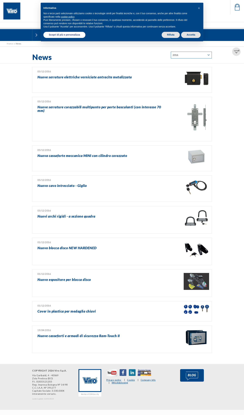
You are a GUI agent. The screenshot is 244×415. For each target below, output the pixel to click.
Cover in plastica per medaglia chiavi (66, 311)
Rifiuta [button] (171, 34)
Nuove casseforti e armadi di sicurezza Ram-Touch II (78, 336)
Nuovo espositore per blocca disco (64, 279)
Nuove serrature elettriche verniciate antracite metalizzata (84, 77)
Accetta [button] (191, 34)
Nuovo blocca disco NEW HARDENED (67, 248)
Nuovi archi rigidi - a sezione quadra (66, 216)
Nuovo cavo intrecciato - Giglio (62, 185)
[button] (199, 8)
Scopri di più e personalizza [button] (64, 34)
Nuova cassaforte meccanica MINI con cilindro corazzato (82, 155)
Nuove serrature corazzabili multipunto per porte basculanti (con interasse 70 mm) (99, 109)
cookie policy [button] (67, 16)
